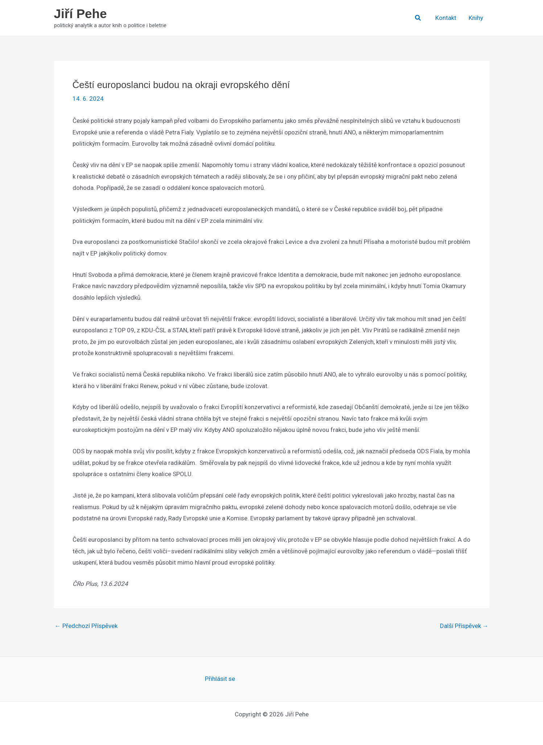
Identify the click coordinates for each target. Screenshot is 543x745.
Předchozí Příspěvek (86, 626)
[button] (418, 17)
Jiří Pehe (80, 14)
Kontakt (445, 17)
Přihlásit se (220, 678)
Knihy (476, 17)
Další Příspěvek (464, 626)
